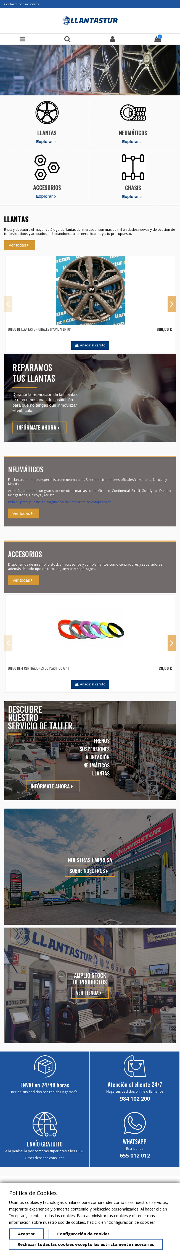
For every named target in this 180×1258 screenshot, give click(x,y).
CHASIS (133, 188)
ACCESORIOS (47, 187)
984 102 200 (135, 1098)
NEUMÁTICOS (133, 133)
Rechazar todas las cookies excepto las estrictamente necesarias (86, 1244)
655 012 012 (135, 1155)
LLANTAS (47, 133)
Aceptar (26, 1233)
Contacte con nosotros (21, 4)
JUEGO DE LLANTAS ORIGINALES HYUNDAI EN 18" (39, 329)
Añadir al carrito (90, 345)
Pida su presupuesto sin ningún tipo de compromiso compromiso (60, 502)
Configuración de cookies (83, 1233)
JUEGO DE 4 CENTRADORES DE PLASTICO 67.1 (38, 668)
